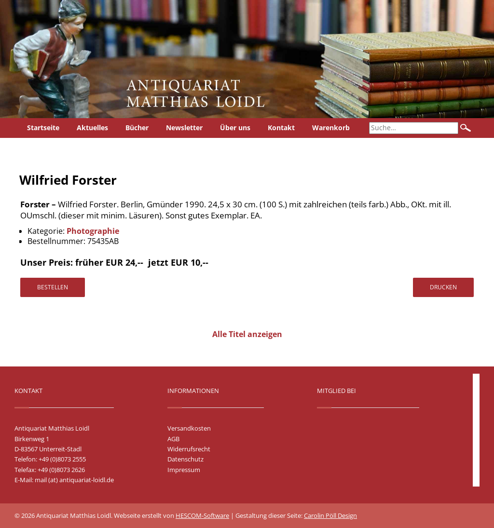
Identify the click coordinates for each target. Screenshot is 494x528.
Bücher (137, 127)
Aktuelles (92, 127)
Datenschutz (185, 459)
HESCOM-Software (202, 515)
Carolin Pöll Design (330, 515)
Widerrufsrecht (188, 449)
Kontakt (281, 127)
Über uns (235, 127)
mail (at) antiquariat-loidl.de (74, 479)
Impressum (183, 469)
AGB (173, 438)
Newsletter (184, 127)
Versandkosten (189, 428)
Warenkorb (331, 127)
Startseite (43, 127)
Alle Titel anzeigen (247, 334)
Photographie (93, 231)
